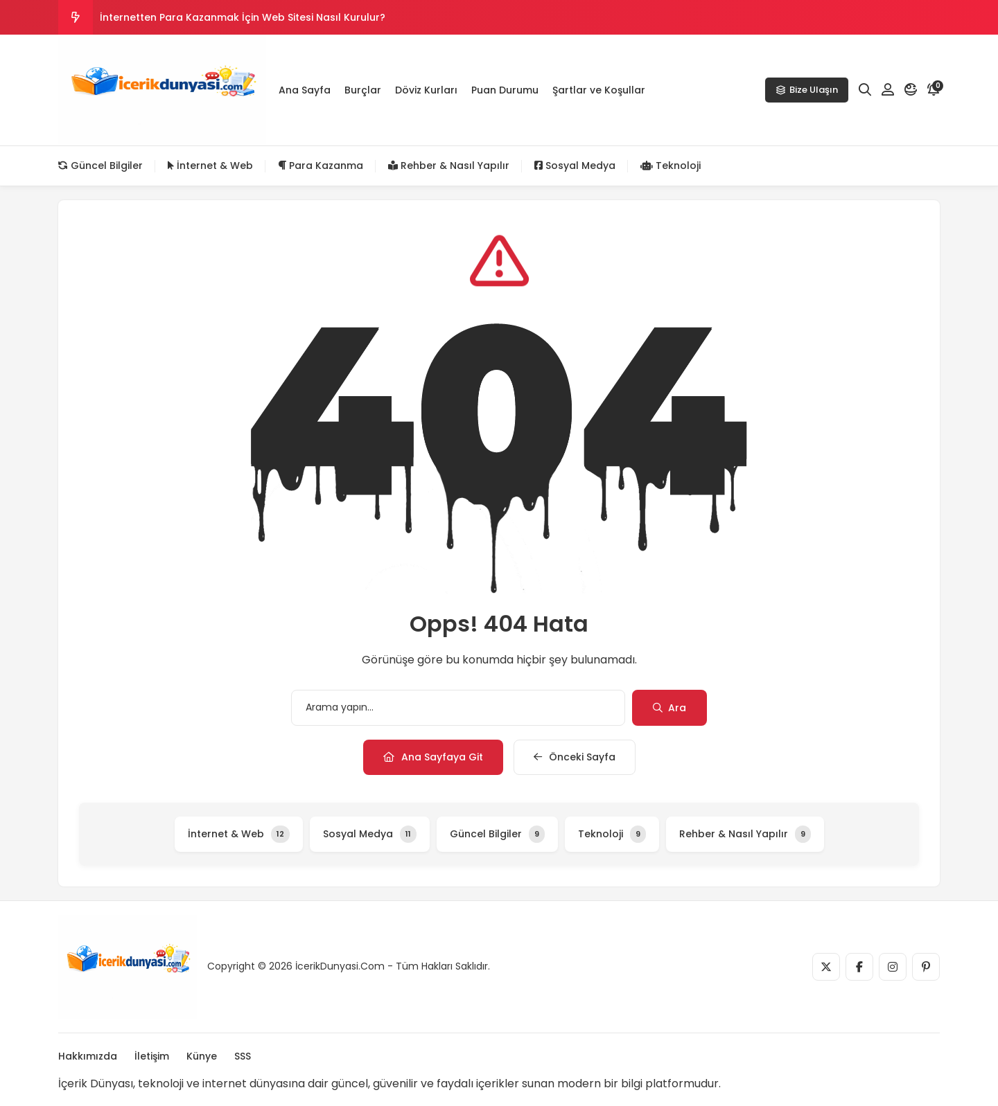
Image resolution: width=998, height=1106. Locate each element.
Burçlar (362, 90)
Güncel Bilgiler (100, 165)
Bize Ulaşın (807, 89)
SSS (242, 1056)
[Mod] (910, 90)
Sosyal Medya (574, 165)
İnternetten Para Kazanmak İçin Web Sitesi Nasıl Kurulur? (242, 17)
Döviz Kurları (426, 90)
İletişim (151, 1056)
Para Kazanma (320, 165)
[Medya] (826, 967)
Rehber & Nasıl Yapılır (448, 165)
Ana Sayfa (305, 90)
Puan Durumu (505, 90)
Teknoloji (670, 165)
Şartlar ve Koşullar (598, 90)
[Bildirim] (933, 90)
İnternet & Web (210, 165)
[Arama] (865, 90)
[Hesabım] (888, 90)
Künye (201, 1056)
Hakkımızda (87, 1056)
